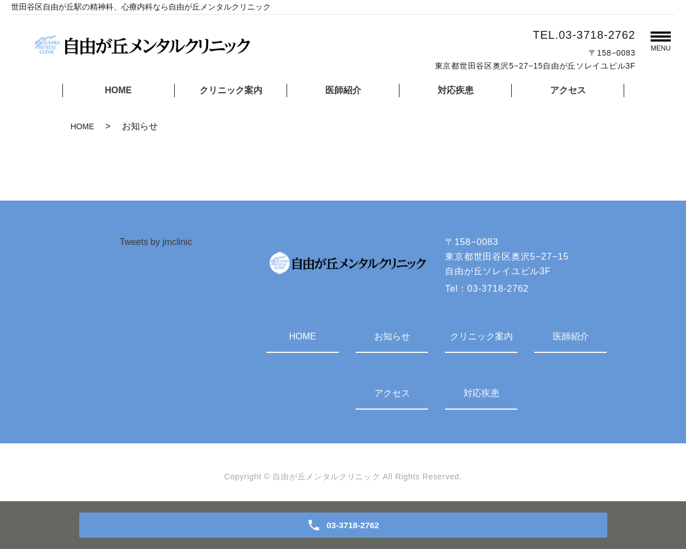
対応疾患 (456, 90)
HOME (118, 90)
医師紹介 (343, 90)
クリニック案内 (230, 90)
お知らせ (392, 336)
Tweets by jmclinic (156, 242)
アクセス (568, 90)
